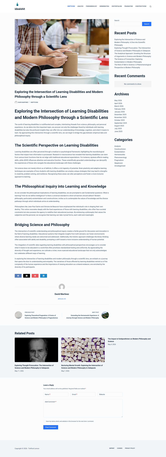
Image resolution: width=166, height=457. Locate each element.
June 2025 (118, 131)
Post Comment (50, 427)
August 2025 (119, 126)
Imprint (111, 448)
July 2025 (118, 129)
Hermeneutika (104, 6)
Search (116, 20)
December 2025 (120, 115)
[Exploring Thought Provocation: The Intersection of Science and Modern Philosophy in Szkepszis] (36, 350)
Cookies (119, 448)
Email (74, 394)
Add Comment (50, 401)
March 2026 (118, 106)
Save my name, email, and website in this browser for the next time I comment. (70, 421)
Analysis (80, 6)
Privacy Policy (130, 448)
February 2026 (119, 109)
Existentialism (117, 6)
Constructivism (140, 6)
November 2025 (120, 117)
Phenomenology (91, 6)
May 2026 (118, 101)
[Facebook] (18, 276)
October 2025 (119, 120)
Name (47, 394)
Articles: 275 (62, 299)
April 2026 (118, 103)
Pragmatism (128, 6)
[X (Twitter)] (26, 276)
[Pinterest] (35, 276)
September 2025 (120, 123)
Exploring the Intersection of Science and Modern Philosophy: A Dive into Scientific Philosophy (129, 42)
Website (102, 394)
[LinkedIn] (43, 276)
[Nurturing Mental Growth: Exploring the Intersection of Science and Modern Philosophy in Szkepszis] (83, 350)
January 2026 (119, 112)
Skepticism (71, 6)
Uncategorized (119, 166)
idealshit (20, 9)
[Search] (150, 6)
